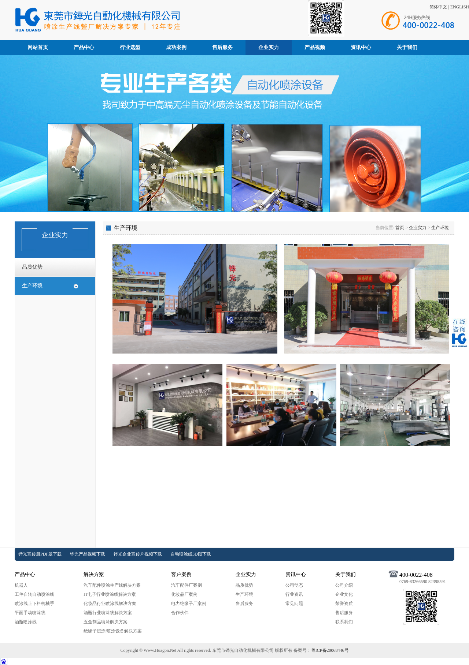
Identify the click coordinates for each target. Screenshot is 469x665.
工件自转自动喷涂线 (34, 594)
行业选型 (130, 47)
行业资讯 (294, 594)
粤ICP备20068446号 (330, 650)
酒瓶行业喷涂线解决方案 (108, 612)
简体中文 (438, 7)
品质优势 (32, 267)
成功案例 (176, 47)
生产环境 (32, 285)
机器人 (21, 585)
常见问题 (294, 603)
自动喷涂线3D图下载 (190, 554)
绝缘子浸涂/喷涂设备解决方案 (113, 631)
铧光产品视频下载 (87, 554)
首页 (399, 227)
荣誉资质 (344, 603)
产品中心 (84, 47)
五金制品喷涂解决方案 (106, 621)
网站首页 (37, 47)
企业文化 (344, 594)
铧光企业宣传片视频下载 (138, 554)
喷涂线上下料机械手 (34, 603)
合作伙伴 (180, 612)
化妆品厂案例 (184, 594)
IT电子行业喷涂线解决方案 (110, 594)
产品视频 (314, 47)
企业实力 (268, 47)
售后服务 (222, 47)
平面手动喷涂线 (30, 612)
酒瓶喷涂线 (26, 621)
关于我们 (407, 47)
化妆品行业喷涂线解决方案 (110, 603)
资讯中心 (361, 47)
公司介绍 (344, 585)
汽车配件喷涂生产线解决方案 (112, 585)
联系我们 (344, 621)
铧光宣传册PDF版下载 (40, 554)
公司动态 (294, 585)
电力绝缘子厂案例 (188, 603)
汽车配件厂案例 (186, 585)
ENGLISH (459, 7)
